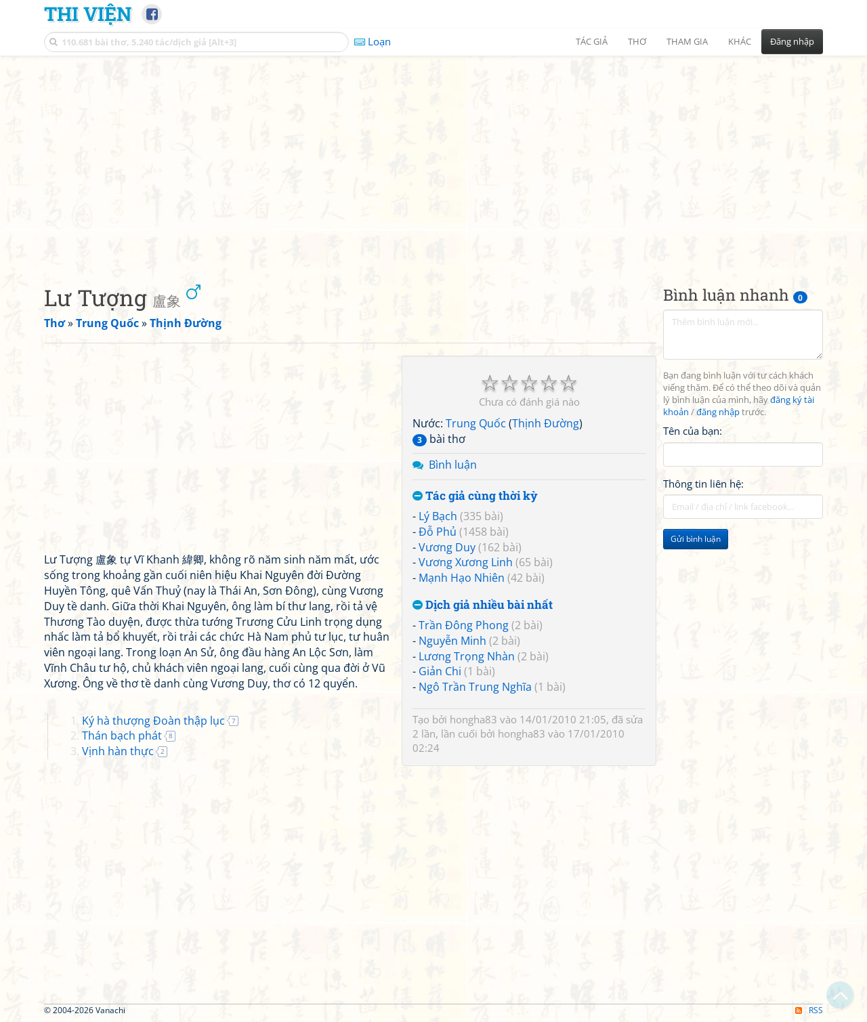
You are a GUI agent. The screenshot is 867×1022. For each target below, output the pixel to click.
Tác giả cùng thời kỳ (475, 496)
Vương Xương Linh (466, 562)
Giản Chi (440, 671)
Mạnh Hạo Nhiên (462, 577)
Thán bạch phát (122, 735)
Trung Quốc (476, 423)
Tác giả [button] (592, 41)
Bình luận (453, 464)
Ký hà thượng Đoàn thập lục (153, 720)
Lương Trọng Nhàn (467, 656)
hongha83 (473, 719)
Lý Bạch (438, 516)
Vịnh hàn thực (118, 751)
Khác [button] (739, 41)
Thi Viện (87, 13)
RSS (809, 1010)
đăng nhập (718, 412)
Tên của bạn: (692, 431)
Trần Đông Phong (464, 625)
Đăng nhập (792, 41)
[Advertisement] (433, 159)
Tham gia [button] (687, 41)
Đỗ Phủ (438, 531)
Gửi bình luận (696, 539)
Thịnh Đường (545, 423)
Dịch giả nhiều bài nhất (483, 605)
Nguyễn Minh (452, 640)
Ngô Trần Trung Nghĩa (475, 686)
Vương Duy (447, 547)
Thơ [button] (637, 41)
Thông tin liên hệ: (703, 483)
